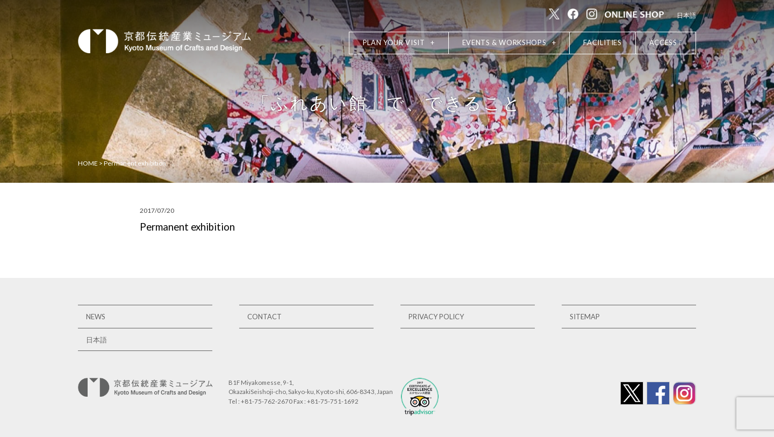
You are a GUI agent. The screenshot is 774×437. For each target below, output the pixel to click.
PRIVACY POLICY (436, 316)
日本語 (686, 15)
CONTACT (264, 316)
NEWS (95, 316)
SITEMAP (585, 316)
